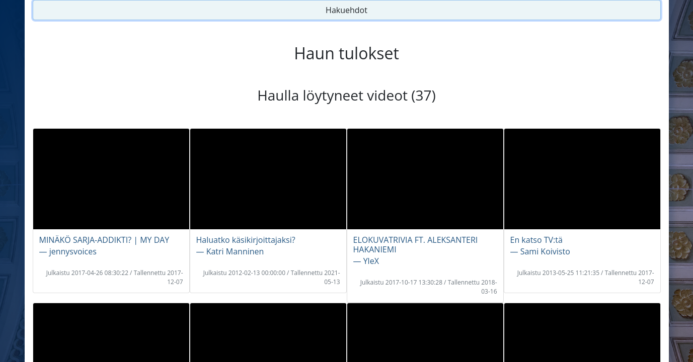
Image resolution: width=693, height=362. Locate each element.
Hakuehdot (346, 10)
